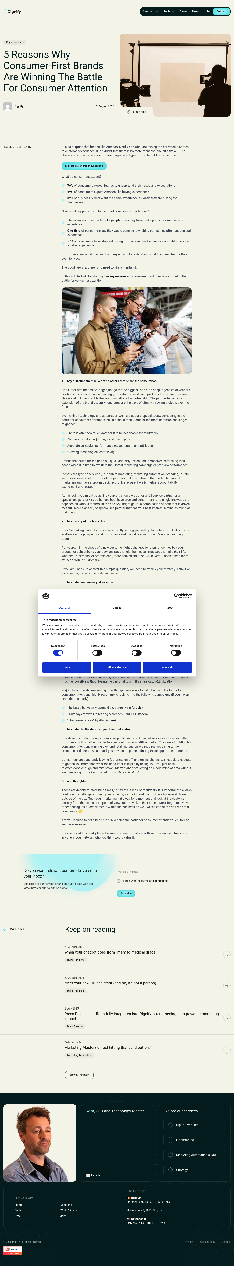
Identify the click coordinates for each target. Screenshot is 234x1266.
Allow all (167, 667)
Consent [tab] (64, 608)
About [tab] (169, 607)
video (143, 714)
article (137, 707)
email (82, 824)
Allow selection (117, 667)
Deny (66, 667)
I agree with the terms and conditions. (145, 880)
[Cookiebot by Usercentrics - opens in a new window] (176, 596)
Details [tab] (117, 607)
